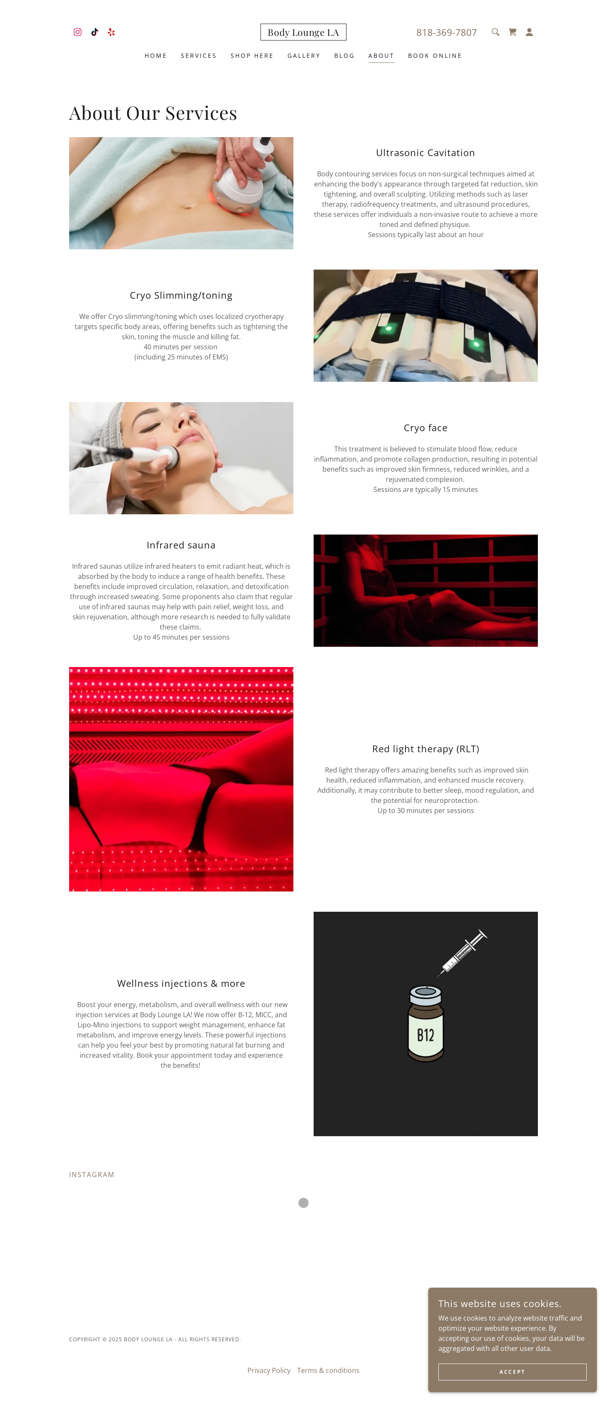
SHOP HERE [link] (252, 55)
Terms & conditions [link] (328, 1370)
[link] (77, 32)
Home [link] (156, 55)
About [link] (381, 55)
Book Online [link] (435, 55)
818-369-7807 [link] (446, 32)
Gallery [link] (304, 55)
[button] (529, 32)
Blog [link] (344, 55)
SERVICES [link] (199, 55)
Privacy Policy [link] (268, 1370)
